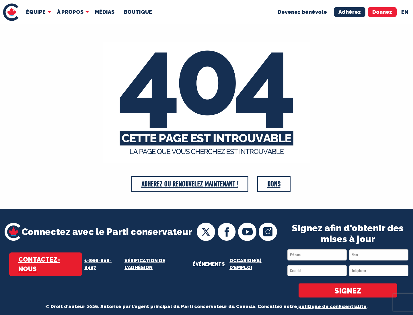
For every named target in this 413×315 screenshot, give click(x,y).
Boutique (138, 12)
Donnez (382, 12)
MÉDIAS (104, 12)
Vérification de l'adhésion (144, 264)
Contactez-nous (39, 264)
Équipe (36, 12)
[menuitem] (11, 12)
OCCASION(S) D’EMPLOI (245, 264)
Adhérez (349, 12)
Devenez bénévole (302, 12)
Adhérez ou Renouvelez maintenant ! (189, 184)
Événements (209, 264)
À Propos (70, 12)
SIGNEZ (347, 291)
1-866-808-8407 (98, 264)
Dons (273, 184)
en (404, 12)
